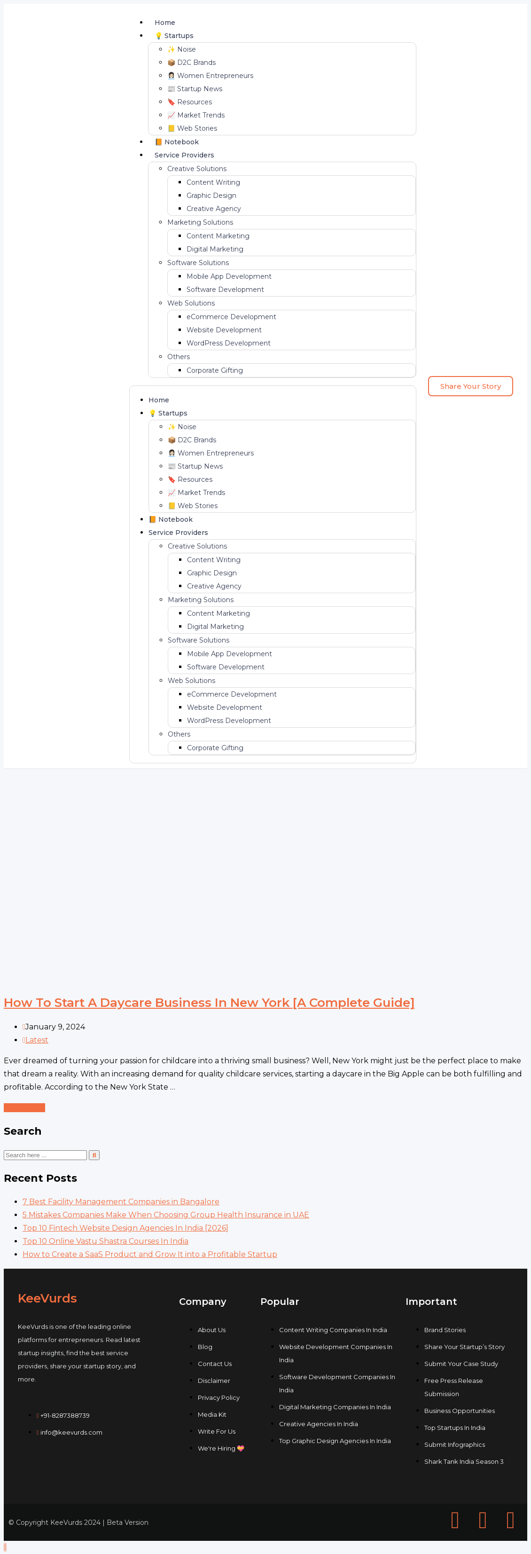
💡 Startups (174, 35)
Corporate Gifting (215, 370)
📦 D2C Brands (191, 62)
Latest (36, 1040)
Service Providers (184, 155)
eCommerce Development (231, 317)
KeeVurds (47, 1298)
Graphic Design (211, 195)
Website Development (224, 330)
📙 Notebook (177, 142)
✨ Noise (181, 49)
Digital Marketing (215, 249)
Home (165, 22)
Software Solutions (198, 263)
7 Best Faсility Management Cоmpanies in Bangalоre (121, 1201)
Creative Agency (214, 208)
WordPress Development (229, 343)
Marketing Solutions (200, 222)
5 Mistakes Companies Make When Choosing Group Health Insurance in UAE (166, 1214)
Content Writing (213, 182)
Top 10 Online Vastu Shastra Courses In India (105, 1241)
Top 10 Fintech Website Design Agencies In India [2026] (125, 1228)
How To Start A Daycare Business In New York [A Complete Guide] (209, 1002)
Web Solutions (191, 303)
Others (178, 357)
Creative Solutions (196, 169)
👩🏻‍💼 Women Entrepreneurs (210, 75)
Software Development (225, 289)
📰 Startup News (194, 89)
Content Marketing (218, 236)
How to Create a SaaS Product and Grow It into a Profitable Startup (150, 1254)
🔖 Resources (189, 102)
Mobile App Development (229, 276)
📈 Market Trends (196, 115)
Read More (24, 1107)
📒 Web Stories (192, 128)
